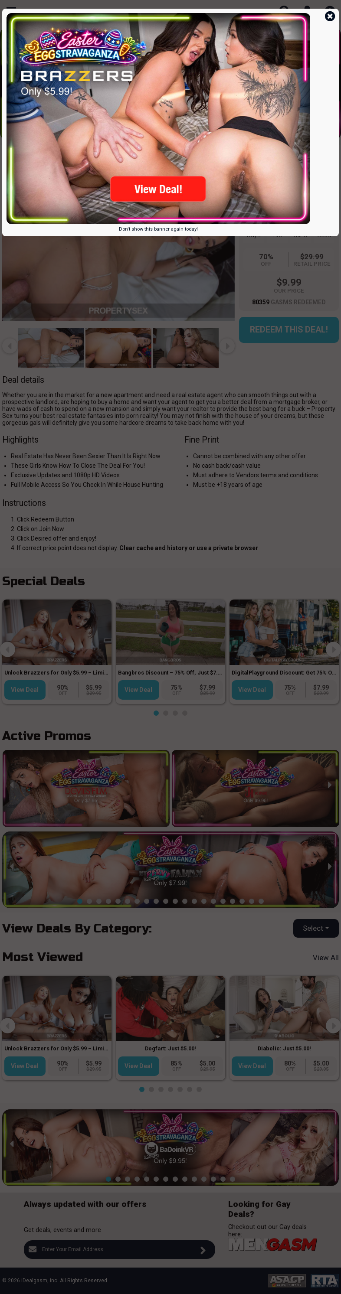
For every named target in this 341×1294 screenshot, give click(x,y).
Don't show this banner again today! (158, 229)
